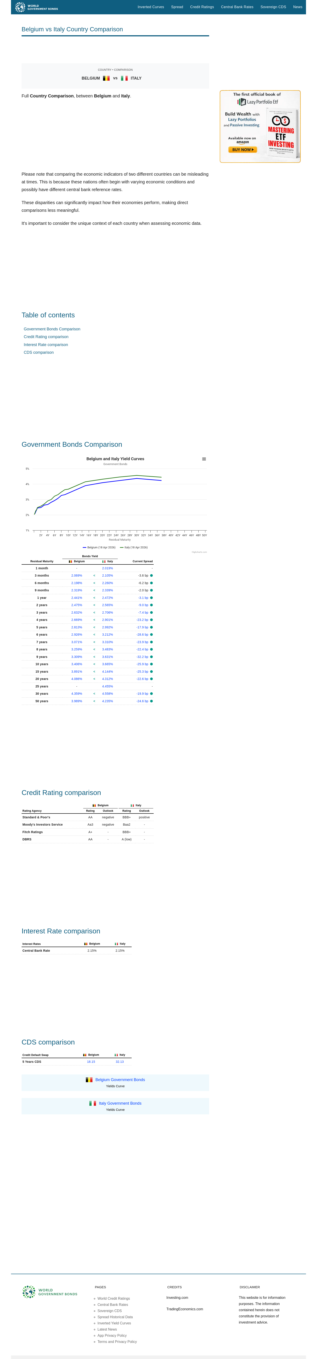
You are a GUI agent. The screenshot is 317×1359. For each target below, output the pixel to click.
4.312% (107, 679)
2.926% (76, 634)
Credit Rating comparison (46, 337)
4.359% (76, 693)
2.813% (76, 627)
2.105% (107, 575)
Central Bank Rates (237, 7)
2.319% (76, 590)
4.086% (76, 679)
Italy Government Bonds (120, 1103)
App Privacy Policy (112, 1335)
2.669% (76, 620)
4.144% (107, 671)
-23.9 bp (142, 642)
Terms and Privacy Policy (117, 1342)
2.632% (76, 612)
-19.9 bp (142, 693)
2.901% (107, 620)
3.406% (76, 664)
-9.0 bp (143, 605)
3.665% (107, 664)
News (297, 7)
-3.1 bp (143, 597)
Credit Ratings (202, 7)
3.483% (107, 649)
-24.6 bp (142, 701)
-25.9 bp (142, 664)
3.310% (107, 642)
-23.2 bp (142, 620)
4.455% (107, 686)
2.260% (107, 583)
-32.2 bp (142, 657)
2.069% (76, 575)
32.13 (120, 1061)
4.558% (107, 693)
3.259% (76, 649)
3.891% (76, 671)
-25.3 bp (142, 671)
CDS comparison (39, 352)
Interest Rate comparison (46, 345)
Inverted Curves (151, 7)
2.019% (107, 568)
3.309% (76, 657)
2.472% (107, 597)
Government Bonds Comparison (52, 329)
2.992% (107, 627)
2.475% (76, 605)
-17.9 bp (142, 627)
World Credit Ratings (114, 1298)
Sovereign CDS (273, 7)
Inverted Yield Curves (114, 1323)
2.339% (107, 590)
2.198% (76, 583)
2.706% (107, 612)
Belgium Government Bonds (120, 1080)
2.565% (107, 605)
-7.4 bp (143, 612)
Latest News (107, 1329)
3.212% (107, 634)
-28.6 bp (142, 634)
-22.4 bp (142, 649)
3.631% (107, 657)
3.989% (76, 701)
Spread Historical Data (115, 1317)
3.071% (76, 642)
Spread (177, 7)
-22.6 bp (142, 679)
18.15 (91, 1061)
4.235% (107, 701)
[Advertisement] (115, 50)
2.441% (76, 597)
